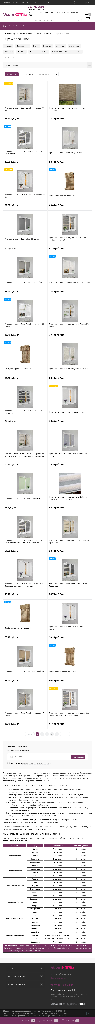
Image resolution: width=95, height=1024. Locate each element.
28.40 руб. (69, 120)
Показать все (10, 57)
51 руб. (25, 422)
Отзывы (16, 3)
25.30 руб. (69, 422)
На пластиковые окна (39, 52)
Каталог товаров (14, 25)
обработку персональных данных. (36, 763)
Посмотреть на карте (58, 978)
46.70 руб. (25, 595)
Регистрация (39, 6)
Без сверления (22, 46)
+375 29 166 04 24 (36, 9)
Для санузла (74, 46)
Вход (30, 6)
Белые (35, 46)
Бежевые (8, 46)
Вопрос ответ (46, 3)
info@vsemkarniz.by (67, 990)
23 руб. (25, 249)
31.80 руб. (25, 206)
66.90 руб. (25, 466)
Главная (6, 3)
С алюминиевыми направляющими (66, 52)
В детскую (47, 46)
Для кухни (60, 46)
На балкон (8, 52)
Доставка (34, 3)
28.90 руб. (69, 466)
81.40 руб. (25, 379)
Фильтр (11, 74)
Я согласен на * (31, 763)
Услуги (25, 3)
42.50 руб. (25, 163)
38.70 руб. (25, 120)
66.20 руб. (69, 509)
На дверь (21, 52)
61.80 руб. (25, 552)
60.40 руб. (69, 206)
